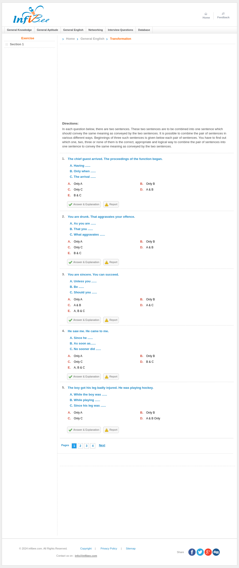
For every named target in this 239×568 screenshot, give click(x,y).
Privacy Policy (109, 548)
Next (102, 445)
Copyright (86, 548)
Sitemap (131, 548)
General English (92, 38)
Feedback (223, 17)
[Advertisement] (139, 81)
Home (70, 38)
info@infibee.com (86, 555)
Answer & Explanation (86, 204)
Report (113, 204)
